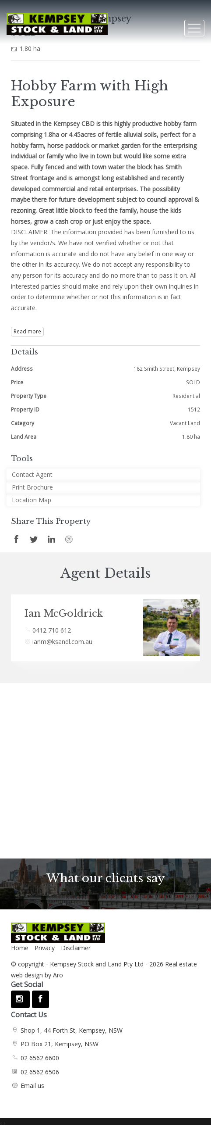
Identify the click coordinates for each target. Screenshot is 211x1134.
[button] (103, 487)
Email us (32, 1085)
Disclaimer (76, 948)
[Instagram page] (20, 999)
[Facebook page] (40, 999)
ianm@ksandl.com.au (62, 641)
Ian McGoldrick (64, 613)
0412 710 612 (51, 630)
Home (19, 948)
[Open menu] (194, 28)
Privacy (45, 948)
